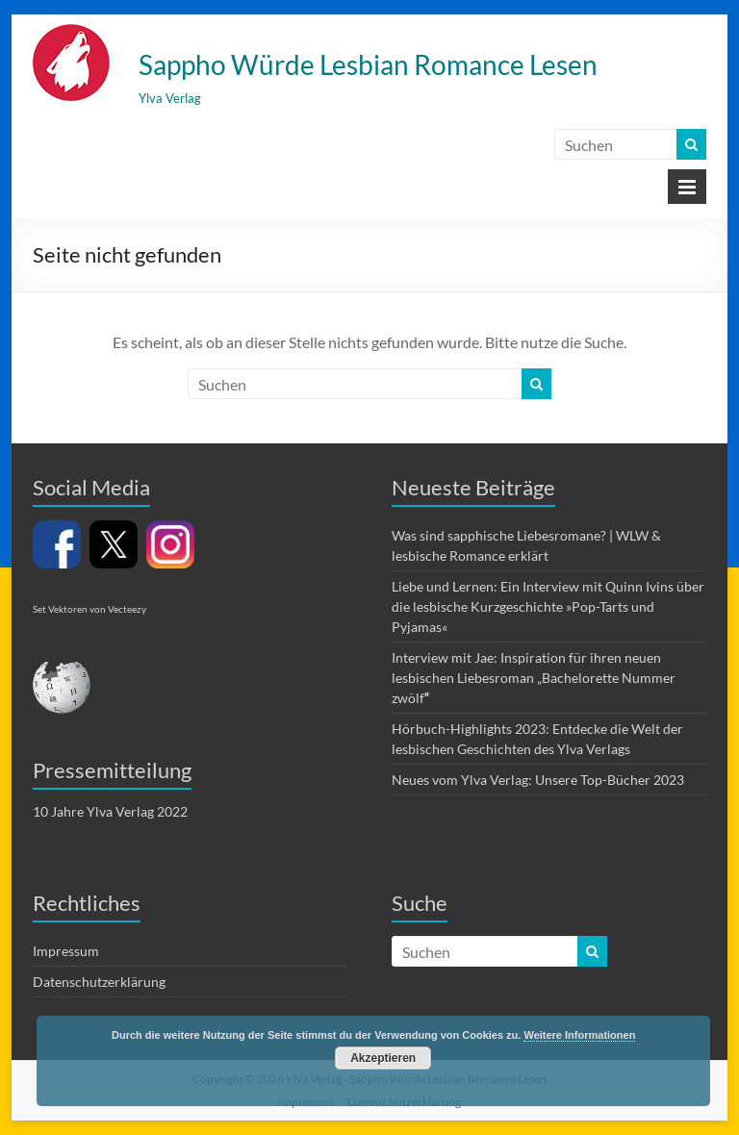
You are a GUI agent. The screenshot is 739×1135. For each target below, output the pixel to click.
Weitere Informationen (579, 1035)
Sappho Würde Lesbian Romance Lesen (368, 64)
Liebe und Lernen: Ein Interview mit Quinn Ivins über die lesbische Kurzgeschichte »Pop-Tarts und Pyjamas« (548, 606)
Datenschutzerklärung (99, 981)
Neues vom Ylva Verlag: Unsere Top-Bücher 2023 (538, 779)
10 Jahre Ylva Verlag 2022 (110, 811)
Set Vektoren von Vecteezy (89, 609)
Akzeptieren (383, 1058)
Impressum (66, 951)
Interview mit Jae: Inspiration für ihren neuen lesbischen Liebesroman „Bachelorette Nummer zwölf (533, 677)
